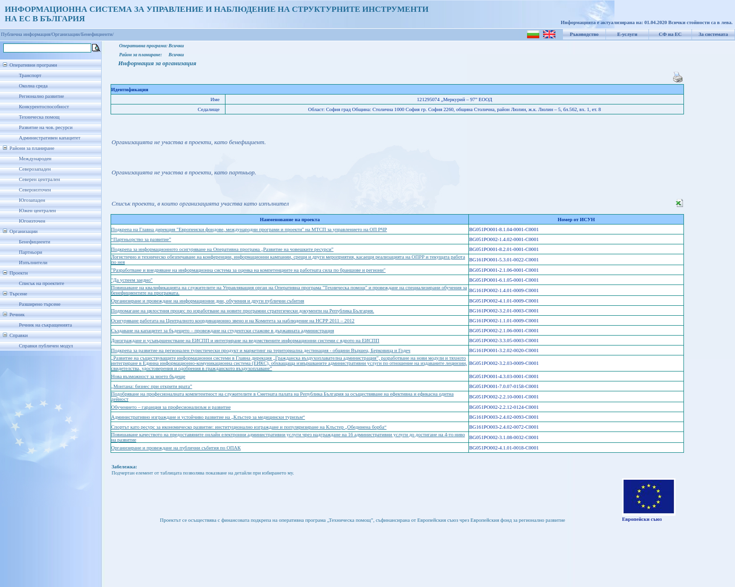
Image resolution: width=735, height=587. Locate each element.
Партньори (30, 252)
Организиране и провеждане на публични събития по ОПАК (176, 447)
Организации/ (66, 34)
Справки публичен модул (46, 345)
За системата (713, 34)
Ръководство (584, 34)
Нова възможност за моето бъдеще (148, 376)
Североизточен (35, 189)
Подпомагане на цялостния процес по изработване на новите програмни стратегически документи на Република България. (242, 310)
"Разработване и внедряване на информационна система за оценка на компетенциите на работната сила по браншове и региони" (248, 270)
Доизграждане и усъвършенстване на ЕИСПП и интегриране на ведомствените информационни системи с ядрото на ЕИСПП (245, 340)
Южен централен (37, 210)
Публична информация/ (26, 34)
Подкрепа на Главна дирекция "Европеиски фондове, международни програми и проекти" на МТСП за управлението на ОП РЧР (249, 229)
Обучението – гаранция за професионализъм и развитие (171, 407)
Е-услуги (627, 34)
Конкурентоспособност (44, 106)
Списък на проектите (41, 283)
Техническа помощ (39, 117)
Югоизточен (32, 221)
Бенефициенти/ (97, 34)
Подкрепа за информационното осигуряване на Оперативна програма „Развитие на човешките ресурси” (222, 249)
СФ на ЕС (670, 34)
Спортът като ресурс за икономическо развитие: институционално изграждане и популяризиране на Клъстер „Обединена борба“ (249, 427)
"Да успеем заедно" (132, 280)
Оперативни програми (33, 65)
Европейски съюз (642, 519)
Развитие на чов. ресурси (46, 127)
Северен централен (39, 179)
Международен (35, 158)
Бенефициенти (34, 241)
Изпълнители (33, 262)
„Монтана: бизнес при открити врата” (151, 386)
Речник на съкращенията (45, 325)
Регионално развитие (41, 96)
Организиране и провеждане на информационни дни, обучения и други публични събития (207, 300)
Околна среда (33, 85)
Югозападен (32, 200)
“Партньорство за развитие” (141, 239)
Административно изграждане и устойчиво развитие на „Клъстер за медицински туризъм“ (208, 417)
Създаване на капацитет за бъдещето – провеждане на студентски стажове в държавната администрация (222, 330)
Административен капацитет (49, 137)
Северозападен (35, 169)
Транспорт (30, 75)
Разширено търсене (40, 304)
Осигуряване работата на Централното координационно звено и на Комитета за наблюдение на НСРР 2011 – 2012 (233, 320)
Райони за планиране (31, 148)
